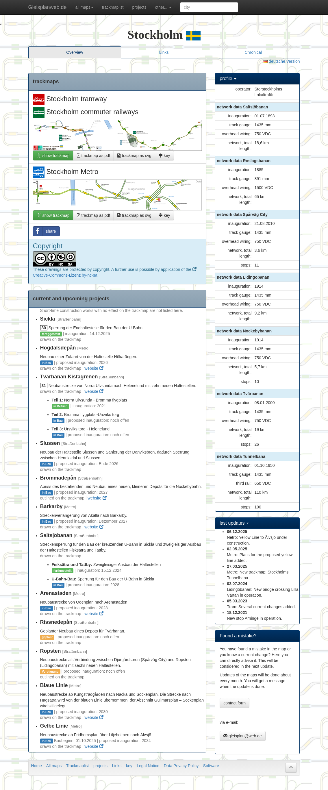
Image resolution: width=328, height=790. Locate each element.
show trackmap (53, 155)
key (164, 155)
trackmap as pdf (93, 155)
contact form (234, 703)
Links (164, 52)
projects (139, 7)
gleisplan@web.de (242, 736)
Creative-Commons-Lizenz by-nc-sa (65, 275)
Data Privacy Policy (181, 765)
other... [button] (163, 7)
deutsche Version (281, 61)
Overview (74, 52)
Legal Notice (148, 765)
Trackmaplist (77, 765)
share (44, 231)
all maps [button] (84, 7)
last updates (234, 523)
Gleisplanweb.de (47, 7)
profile (228, 78)
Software (211, 765)
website (93, 368)
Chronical (253, 52)
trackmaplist (113, 7)
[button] (291, 768)
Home (36, 765)
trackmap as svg (134, 155)
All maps (54, 765)
